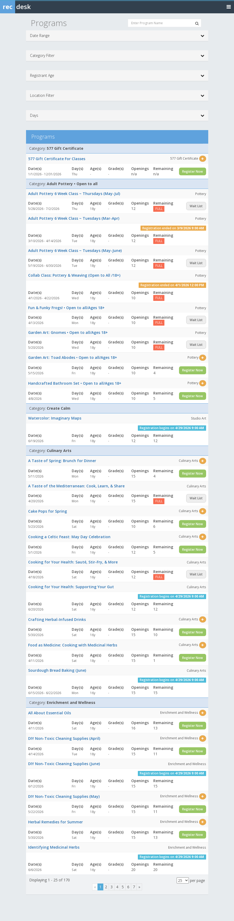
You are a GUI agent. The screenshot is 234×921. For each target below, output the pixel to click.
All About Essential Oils (49, 712)
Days (117, 115)
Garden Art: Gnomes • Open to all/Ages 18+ (68, 332)
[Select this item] (202, 159)
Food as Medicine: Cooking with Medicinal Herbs (72, 645)
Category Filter (117, 55)
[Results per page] (183, 880)
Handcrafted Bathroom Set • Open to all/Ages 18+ (74, 383)
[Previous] (95, 886)
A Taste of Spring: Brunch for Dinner (62, 460)
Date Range (117, 35)
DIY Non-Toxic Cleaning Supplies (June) (64, 763)
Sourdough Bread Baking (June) (57, 670)
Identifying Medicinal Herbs (53, 847)
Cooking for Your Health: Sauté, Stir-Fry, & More (73, 562)
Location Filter (117, 95)
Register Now (192, 171)
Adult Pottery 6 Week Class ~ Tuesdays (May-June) (75, 250)
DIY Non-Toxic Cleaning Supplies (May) (64, 796)
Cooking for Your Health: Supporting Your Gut (71, 586)
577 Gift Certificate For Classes (56, 158)
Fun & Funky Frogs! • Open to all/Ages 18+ (66, 307)
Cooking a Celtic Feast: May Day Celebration (69, 536)
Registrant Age (117, 75)
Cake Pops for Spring (47, 511)
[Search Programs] (197, 23)
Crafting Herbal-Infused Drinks (57, 619)
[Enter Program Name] (164, 23)
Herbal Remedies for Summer (55, 821)
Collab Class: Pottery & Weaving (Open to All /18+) (74, 275)
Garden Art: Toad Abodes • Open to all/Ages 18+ (72, 357)
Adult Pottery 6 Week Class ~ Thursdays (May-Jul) (74, 193)
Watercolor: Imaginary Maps (54, 418)
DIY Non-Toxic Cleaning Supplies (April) (64, 738)
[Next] (139, 886)
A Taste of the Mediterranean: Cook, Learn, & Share (76, 485)
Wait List (196, 206)
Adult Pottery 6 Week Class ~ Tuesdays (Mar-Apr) (73, 218)
